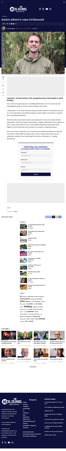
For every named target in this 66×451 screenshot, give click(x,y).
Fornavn (23, 153)
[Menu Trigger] (2, 2)
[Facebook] (40, 9)
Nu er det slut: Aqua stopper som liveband (54, 422)
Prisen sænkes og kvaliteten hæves (38, 362)
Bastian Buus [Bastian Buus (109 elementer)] (31, 297)
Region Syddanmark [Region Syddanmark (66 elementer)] (35, 314)
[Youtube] (46, 9)
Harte (29, 235)
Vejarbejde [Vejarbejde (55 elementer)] (22, 321)
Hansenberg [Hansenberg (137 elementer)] (37, 302)
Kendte (29, 255)
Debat (15, 211)
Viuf (31, 274)
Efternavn (24, 160)
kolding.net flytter (32, 238)
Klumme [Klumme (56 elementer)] (21, 307)
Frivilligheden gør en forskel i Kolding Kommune (7, 343)
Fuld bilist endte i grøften (34, 272)
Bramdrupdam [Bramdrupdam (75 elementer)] (41, 297)
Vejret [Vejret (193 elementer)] (26, 322)
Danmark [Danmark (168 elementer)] (39, 299)
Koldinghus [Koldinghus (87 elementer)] (35, 307)
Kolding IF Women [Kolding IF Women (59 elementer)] (23, 309)
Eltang (29, 249)
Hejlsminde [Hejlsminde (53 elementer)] (43, 302)
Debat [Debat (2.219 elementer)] (22, 302)
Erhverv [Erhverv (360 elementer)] (28, 302)
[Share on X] (9, 24)
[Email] (12, 24)
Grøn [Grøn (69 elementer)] (32, 302)
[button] (14, 24)
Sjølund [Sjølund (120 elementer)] (22, 317)
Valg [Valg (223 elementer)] (36, 319)
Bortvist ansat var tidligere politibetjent (53, 425)
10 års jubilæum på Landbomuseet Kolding (54, 410)
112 (28, 228)
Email (23, 167)
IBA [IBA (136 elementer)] (21, 304)
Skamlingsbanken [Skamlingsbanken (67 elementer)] (28, 317)
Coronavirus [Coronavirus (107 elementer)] (33, 299)
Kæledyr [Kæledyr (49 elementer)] (21, 312)
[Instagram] (50, 9)
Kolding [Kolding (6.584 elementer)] (28, 307)
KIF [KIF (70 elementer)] (34, 304)
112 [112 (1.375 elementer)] (21, 297)
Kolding (31, 228)
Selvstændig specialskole (56, 361)
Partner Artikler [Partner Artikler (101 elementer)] (23, 314)
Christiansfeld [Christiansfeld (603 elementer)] (25, 299)
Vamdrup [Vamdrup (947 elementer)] (41, 319)
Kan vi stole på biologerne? (25, 361)
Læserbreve (4, 16)
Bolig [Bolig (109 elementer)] (36, 297)
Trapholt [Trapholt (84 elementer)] (32, 319)
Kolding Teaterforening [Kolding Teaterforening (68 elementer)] (37, 309)
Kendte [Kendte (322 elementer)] (31, 304)
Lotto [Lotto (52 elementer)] (25, 312)
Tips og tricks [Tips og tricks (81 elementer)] (23, 319)
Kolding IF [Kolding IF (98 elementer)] (40, 307)
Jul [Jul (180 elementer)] (27, 304)
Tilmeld (36, 174)
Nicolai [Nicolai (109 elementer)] (36, 312)
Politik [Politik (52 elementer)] (29, 314)
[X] (43, 9)
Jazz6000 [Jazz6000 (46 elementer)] (24, 304)
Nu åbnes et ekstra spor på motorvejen (53, 434)
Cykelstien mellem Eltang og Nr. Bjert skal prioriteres (57, 343)
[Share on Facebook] (7, 24)
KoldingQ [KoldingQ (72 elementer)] (30, 309)
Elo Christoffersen (12, 28)
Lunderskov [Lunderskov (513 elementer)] (30, 312)
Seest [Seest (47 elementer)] (41, 314)
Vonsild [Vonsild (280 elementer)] (31, 322)
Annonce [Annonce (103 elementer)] (25, 297)
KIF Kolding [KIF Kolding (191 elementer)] (39, 304)
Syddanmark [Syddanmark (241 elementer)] (36, 317)
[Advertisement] (36, 87)
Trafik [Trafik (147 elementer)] (27, 319)
